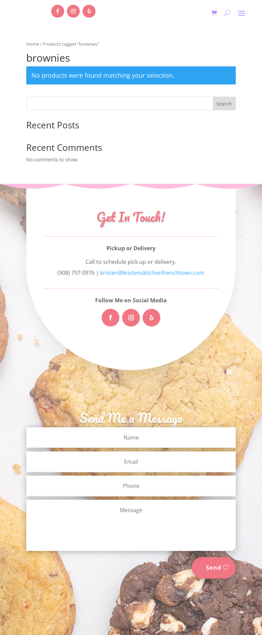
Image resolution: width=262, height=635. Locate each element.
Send (213, 567)
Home (32, 44)
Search (224, 103)
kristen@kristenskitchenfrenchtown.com (152, 272)
